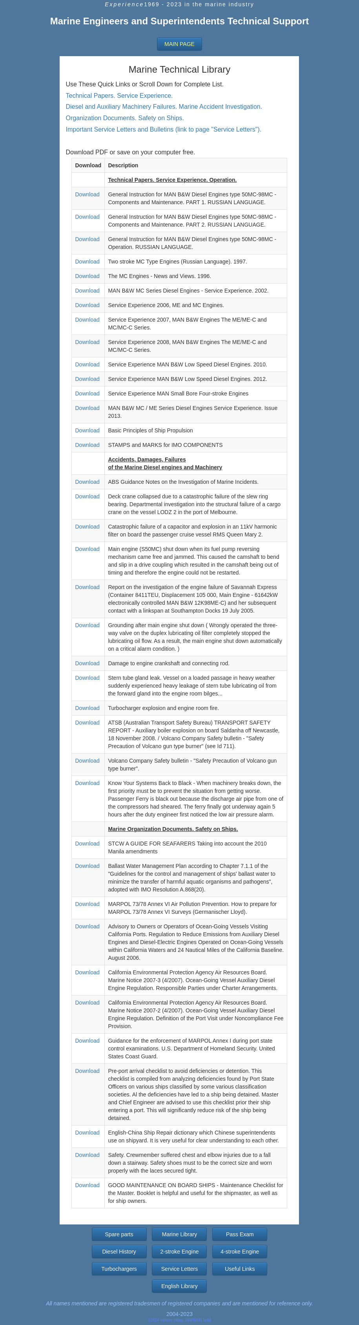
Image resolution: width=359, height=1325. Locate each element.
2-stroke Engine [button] (179, 1251)
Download (87, 194)
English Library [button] (179, 1286)
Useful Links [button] (240, 1269)
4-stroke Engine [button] (240, 1251)
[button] (179, 44)
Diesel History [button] (119, 1251)
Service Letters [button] (179, 1269)
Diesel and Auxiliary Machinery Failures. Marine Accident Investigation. (164, 106)
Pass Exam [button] (240, 1234)
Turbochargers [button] (119, 1269)
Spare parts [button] (119, 1234)
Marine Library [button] (179, 1234)
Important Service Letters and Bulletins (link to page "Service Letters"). (163, 129)
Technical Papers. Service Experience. (119, 95)
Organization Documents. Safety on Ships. (125, 118)
